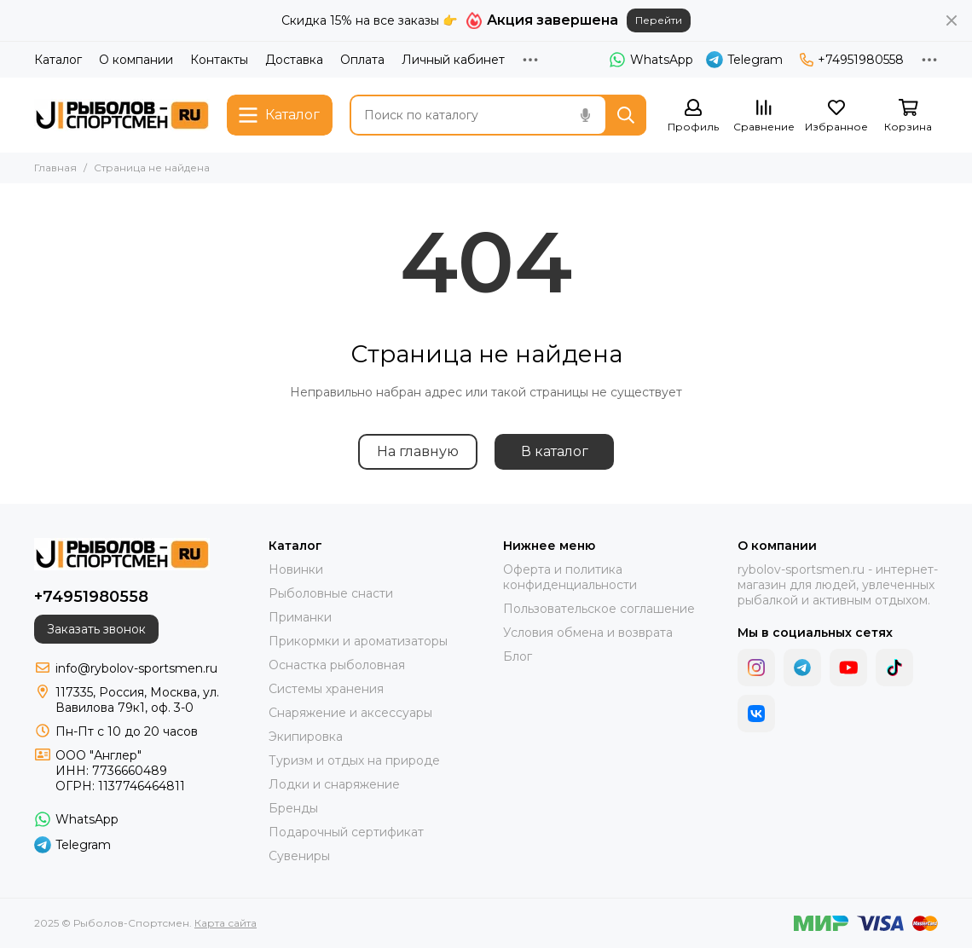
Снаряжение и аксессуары (350, 712)
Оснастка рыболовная (337, 665)
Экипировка (306, 736)
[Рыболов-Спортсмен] (122, 115)
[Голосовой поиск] (584, 115)
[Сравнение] (764, 116)
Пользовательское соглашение (599, 608)
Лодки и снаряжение (334, 784)
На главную (418, 451)
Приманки (300, 617)
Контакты (219, 59)
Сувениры (299, 856)
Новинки (296, 569)
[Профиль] (693, 116)
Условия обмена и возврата (588, 632)
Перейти (658, 20)
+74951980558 (852, 59)
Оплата (362, 59)
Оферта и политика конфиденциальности (570, 577)
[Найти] (625, 115)
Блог (517, 656)
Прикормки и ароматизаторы (358, 641)
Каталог (58, 59)
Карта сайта (225, 922)
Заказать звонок (96, 629)
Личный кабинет (453, 59)
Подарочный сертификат (346, 832)
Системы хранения (326, 689)
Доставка (294, 59)
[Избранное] (836, 116)
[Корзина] (908, 116)
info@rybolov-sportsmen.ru (136, 668)
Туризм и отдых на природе (354, 760)
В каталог (554, 451)
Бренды (293, 808)
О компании (136, 59)
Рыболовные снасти (331, 593)
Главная (55, 167)
